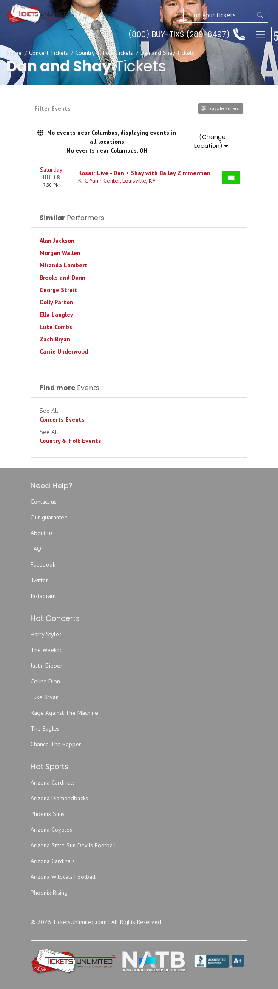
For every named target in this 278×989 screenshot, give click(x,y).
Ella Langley (56, 314)
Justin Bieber (46, 665)
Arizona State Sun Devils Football (73, 845)
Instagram (43, 596)
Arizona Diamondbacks (59, 798)
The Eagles (45, 728)
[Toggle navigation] (261, 34)
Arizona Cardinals (53, 782)
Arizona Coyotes (51, 829)
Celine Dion (45, 681)
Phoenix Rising (49, 892)
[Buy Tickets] (231, 177)
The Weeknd (47, 650)
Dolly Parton (56, 302)
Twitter (39, 580)
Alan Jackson (57, 240)
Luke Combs (56, 327)
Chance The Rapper (56, 744)
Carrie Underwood (64, 351)
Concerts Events (62, 419)
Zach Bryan (55, 339)
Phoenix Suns (48, 814)
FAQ (36, 549)
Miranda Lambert (64, 265)
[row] (139, 177)
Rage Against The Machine (64, 713)
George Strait (58, 290)
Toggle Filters (220, 108)
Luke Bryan (45, 697)
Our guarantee (49, 517)
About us (42, 533)
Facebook (43, 564)
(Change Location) (211, 141)
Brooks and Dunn (62, 277)
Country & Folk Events (70, 441)
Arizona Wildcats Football (63, 877)
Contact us (44, 501)
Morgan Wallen (60, 253)
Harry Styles (46, 634)
